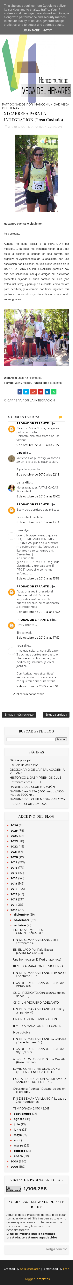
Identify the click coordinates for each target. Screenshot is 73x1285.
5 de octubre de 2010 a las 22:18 (38, 474)
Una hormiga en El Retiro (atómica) (37, 959)
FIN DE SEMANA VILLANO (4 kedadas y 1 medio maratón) (39, 1040)
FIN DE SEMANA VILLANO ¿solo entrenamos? (35, 941)
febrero (20, 1151)
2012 (14, 899)
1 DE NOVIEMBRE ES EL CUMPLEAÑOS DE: (30, 931)
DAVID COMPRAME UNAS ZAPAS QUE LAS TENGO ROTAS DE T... (36, 1070)
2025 (14, 830)
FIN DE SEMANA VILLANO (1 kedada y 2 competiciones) (39, 1100)
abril (17, 1140)
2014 (14, 889)
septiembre (23, 1114)
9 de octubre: (22, 1032)
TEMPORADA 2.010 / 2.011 (31, 1108)
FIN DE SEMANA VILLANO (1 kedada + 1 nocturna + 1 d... (40, 974)
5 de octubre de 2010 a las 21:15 (38, 445)
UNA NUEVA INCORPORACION (35, 1019)
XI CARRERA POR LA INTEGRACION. (40, 126)
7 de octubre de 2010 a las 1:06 (37, 686)
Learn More (31, 30)
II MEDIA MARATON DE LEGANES (37, 1026)
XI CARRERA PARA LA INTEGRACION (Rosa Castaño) (39, 1060)
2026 (15, 825)
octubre (20, 925)
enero (19, 1156)
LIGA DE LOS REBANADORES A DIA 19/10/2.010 (38, 984)
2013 (14, 894)
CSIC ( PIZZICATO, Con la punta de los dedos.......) (39, 994)
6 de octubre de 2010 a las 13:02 (38, 496)
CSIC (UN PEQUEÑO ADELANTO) (36, 1002)
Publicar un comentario (28, 694)
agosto (19, 1119)
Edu (19, 453)
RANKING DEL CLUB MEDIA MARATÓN (38, 799)
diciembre (22, 914)
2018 (14, 867)
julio (17, 1124)
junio (18, 1129)
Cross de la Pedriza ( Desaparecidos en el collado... (39, 1090)
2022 (14, 846)
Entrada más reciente (19, 714)
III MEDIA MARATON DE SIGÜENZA (38, 966)
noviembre (22, 920)
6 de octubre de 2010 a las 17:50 (38, 612)
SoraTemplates (30, 1269)
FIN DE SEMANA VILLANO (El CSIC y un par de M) (38, 1010)
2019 (14, 862)
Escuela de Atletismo (24, 765)
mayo (18, 1135)
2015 (14, 883)
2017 (14, 873)
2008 (15, 1166)
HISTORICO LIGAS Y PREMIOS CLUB (36, 777)
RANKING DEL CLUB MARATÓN (32, 787)
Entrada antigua (56, 714)
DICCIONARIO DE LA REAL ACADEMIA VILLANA (37, 771)
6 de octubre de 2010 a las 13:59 (38, 578)
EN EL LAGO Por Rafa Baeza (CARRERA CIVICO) (33, 951)
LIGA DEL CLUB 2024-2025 (28, 804)
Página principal (20, 760)
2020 (15, 857)
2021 (14, 851)
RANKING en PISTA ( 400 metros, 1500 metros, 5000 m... (37, 793)
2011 (14, 904)
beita (20, 482)
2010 (14, 910)
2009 (15, 1161)
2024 (15, 836)
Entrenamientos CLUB (25, 782)
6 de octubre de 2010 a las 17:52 (38, 637)
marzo (19, 1145)
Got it (47, 30)
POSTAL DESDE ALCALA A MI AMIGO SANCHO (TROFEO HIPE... (39, 1080)
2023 (14, 841)
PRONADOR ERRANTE (33, 423)
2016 (14, 878)
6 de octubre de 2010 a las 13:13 (38, 522)
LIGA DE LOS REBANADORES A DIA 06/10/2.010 (38, 1050)
